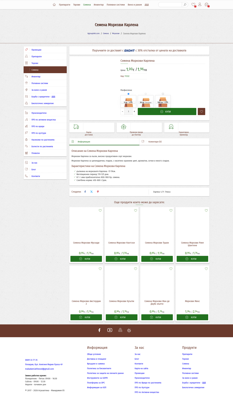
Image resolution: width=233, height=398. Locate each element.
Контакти (32, 176)
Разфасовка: (126, 90)
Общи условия (94, 350)
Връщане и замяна (96, 360)
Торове (79, 4)
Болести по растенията (39, 146)
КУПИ (84, 253)
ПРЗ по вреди (34, 126)
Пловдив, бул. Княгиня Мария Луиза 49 (43, 360)
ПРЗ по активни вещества (40, 119)
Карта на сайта (141, 365)
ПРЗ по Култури (142, 384)
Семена (89, 4)
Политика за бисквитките (99, 365)
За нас (31, 162)
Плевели (32, 152)
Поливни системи (118, 4)
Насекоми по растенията (39, 139)
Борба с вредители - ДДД (40, 96)
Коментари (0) (152, 136)
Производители (36, 112)
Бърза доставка (97, 126)
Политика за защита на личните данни (105, 369)
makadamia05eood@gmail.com (39, 365)
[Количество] (128, 111)
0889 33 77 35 (31, 356)
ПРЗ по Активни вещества (147, 388)
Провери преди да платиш (144, 126)
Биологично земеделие (39, 103)
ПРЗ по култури (35, 132)
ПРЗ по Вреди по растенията (148, 379)
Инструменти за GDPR (97, 374)
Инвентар (101, 4)
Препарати (67, 4)
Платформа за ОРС (96, 379)
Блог (30, 169)
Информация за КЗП (96, 384)
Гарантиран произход (191, 126)
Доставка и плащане (96, 355)
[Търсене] (170, 4)
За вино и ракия (36, 89)
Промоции (33, 49)
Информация (80, 136)
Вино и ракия (137, 4)
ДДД (149, 4)
